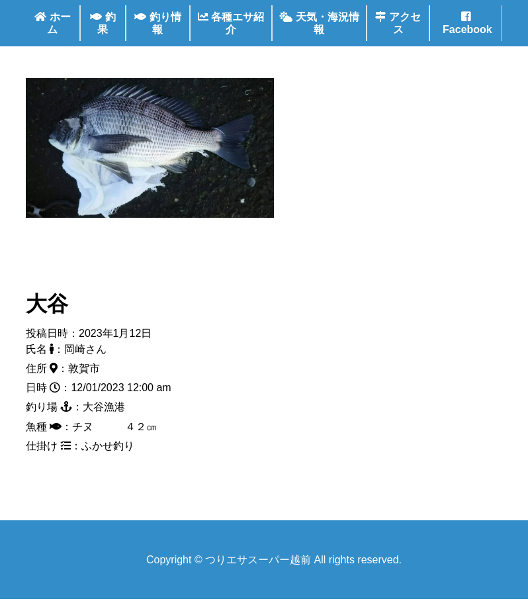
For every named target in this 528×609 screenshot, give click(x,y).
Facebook (466, 23)
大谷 (47, 304)
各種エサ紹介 (231, 23)
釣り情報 (157, 23)
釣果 (102, 23)
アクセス (397, 23)
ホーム (52, 23)
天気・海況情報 (319, 23)
